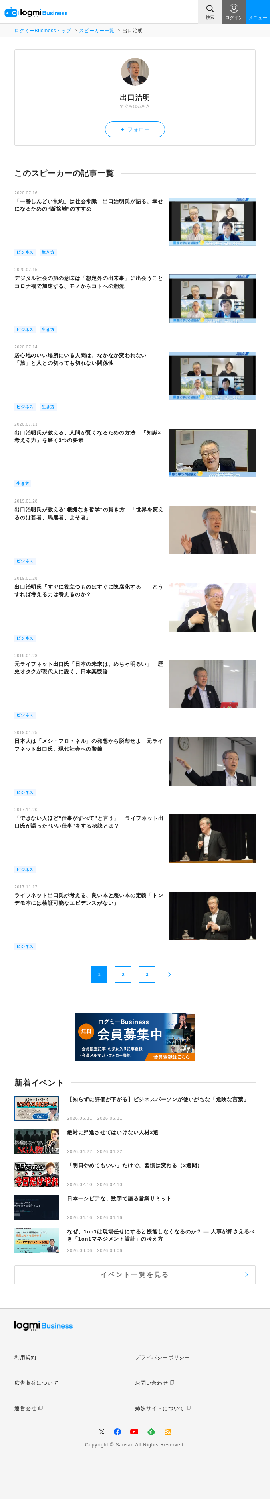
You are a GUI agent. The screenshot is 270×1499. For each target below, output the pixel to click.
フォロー (135, 129)
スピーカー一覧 (96, 30)
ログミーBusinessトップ (42, 30)
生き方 (48, 252)
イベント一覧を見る (135, 1274)
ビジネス (25, 252)
